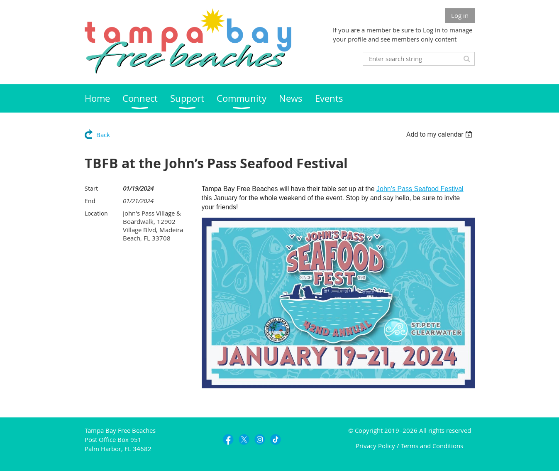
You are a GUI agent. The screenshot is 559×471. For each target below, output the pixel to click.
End (90, 201)
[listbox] (440, 134)
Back (103, 134)
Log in (460, 15)
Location (96, 213)
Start (91, 188)
